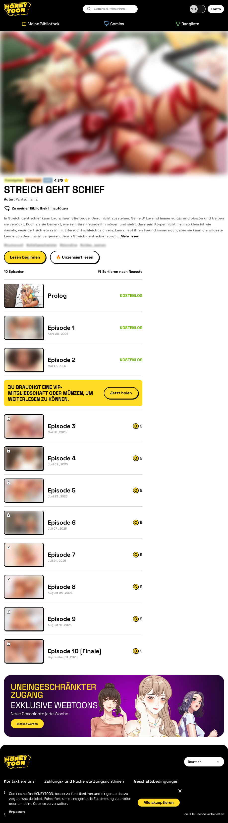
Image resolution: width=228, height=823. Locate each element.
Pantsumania (27, 199)
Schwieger (33, 180)
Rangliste (187, 23)
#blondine (68, 245)
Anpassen (17, 811)
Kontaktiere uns (19, 781)
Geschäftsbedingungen (156, 781)
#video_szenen (93, 245)
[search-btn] (89, 9)
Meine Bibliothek (40, 23)
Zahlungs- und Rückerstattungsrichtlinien (84, 781)
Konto (216, 9)
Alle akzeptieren (159, 802)
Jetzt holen (121, 393)
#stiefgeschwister (41, 245)
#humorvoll (13, 245)
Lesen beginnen (25, 257)
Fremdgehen (14, 180)
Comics (114, 23)
